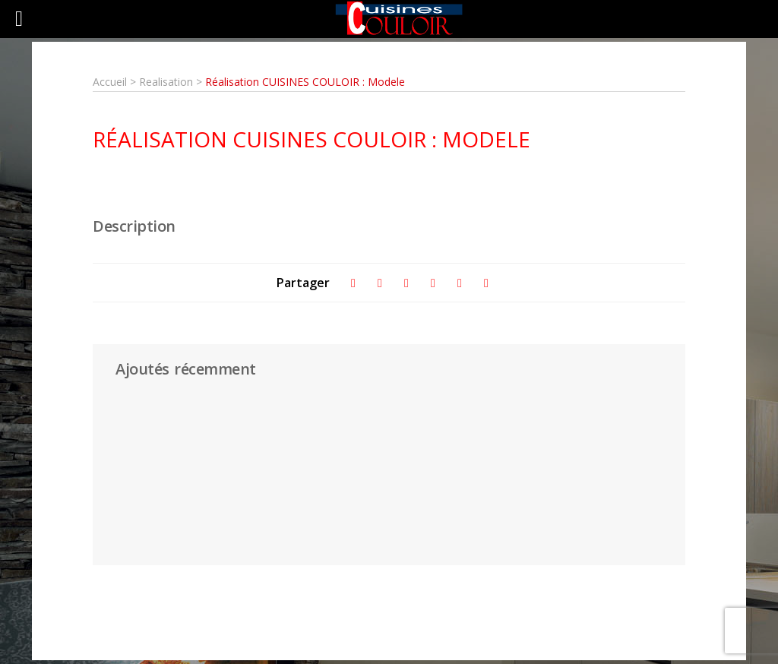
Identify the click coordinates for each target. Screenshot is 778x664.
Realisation (167, 81)
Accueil (110, 81)
